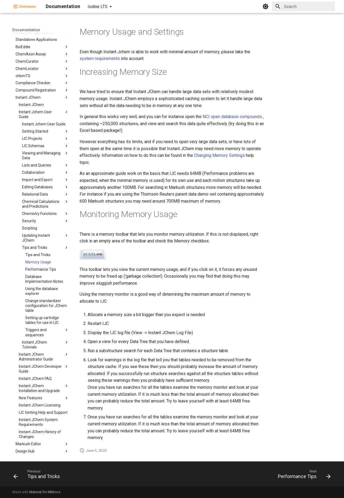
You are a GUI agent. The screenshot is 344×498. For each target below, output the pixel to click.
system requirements (100, 58)
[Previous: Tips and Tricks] (38, 475)
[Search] (303, 6)
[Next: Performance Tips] (302, 475)
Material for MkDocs (44, 492)
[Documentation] (24, 6)
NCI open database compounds (232, 116)
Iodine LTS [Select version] (98, 6)
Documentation (26, 30)
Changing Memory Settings (219, 155)
